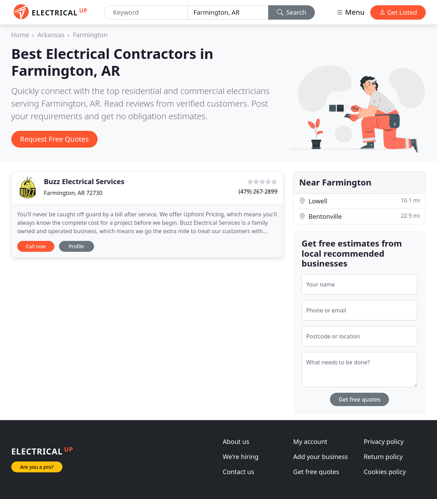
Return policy (383, 456)
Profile (76, 246)
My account (310, 441)
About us (236, 441)
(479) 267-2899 (258, 191)
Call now (36, 246)
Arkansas (51, 35)
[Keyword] (146, 12)
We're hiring (241, 456)
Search (291, 12)
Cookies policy (385, 471)
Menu (350, 12)
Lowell (359, 200)
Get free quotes (359, 399)
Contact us (238, 471)
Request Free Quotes (54, 139)
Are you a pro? (37, 467)
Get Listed (398, 12)
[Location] (227, 12)
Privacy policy (384, 441)
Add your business (320, 456)
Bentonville (359, 216)
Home (20, 35)
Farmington (90, 35)
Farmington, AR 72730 (73, 193)
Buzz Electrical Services (84, 181)
